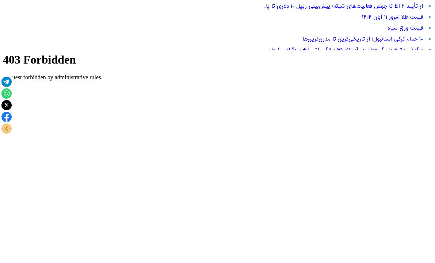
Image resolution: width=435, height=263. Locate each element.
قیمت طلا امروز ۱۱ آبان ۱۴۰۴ (392, 17)
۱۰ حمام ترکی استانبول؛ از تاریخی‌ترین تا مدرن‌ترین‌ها (362, 39)
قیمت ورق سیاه (405, 28)
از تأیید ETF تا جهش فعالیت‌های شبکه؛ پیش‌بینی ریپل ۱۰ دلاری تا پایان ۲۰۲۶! (334, 6)
